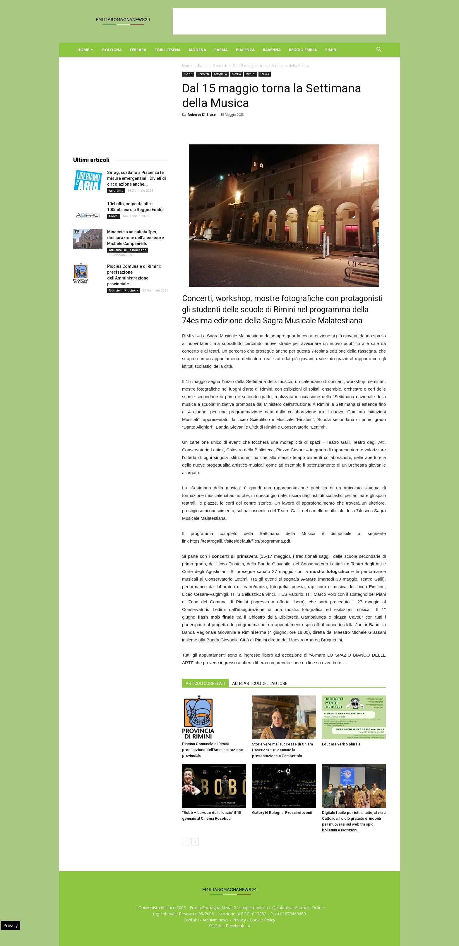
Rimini (331, 49)
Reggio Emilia (303, 49)
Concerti (220, 65)
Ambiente (116, 191)
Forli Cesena (168, 49)
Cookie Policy (262, 920)
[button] (379, 50)
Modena (197, 49)
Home (85, 49)
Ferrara (138, 49)
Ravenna (272, 49)
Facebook (235, 925)
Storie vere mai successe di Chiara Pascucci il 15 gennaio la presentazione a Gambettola (282, 750)
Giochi (114, 216)
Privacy (239, 920)
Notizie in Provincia (123, 290)
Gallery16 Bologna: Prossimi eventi (282, 812)
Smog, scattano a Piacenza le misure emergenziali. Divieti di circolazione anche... (136, 178)
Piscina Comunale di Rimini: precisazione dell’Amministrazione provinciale (212, 750)
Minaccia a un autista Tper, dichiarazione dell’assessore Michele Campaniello (135, 237)
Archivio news (216, 920)
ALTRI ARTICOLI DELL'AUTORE (259, 683)
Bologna (112, 49)
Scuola (264, 74)
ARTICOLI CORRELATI (205, 683)
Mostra (236, 74)
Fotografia (220, 74)
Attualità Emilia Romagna (127, 250)
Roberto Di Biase (202, 114)
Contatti (191, 920)
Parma (221, 49)
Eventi (203, 65)
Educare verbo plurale (341, 744)
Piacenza (245, 49)
